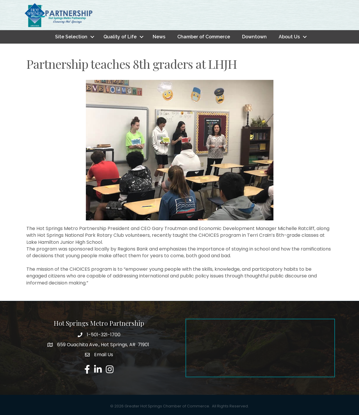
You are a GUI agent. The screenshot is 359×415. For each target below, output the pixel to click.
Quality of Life (120, 37)
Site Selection (71, 37)
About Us (289, 37)
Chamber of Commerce (203, 37)
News (159, 37)
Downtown (254, 37)
